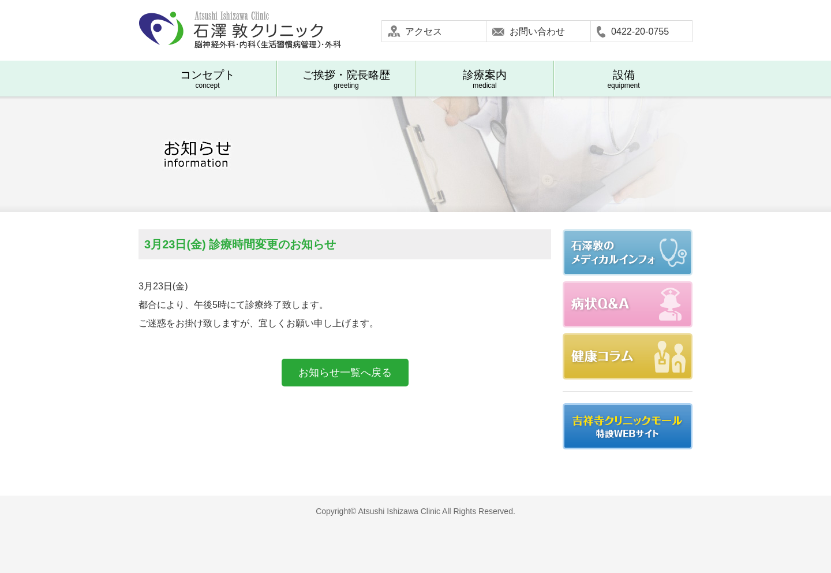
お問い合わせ (537, 31)
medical (484, 79)
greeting (346, 79)
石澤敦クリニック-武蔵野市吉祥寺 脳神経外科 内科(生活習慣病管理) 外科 (239, 30)
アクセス (423, 31)
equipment (623, 79)
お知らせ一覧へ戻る (345, 372)
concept (207, 79)
